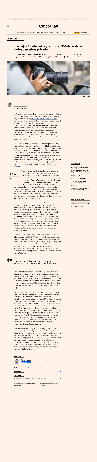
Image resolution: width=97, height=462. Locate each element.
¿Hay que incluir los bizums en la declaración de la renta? (80, 189)
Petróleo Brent (42, 19)
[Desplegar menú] (8, 26)
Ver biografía (25, 362)
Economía (32, 32)
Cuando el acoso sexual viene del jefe (12, 174)
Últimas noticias (52, 32)
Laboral (16, 44)
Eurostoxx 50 (58, 19)
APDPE (17, 166)
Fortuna (12, 38)
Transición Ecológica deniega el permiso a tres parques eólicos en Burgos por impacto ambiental (80, 177)
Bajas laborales (17, 378)
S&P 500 (27, 19)
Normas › (59, 371)
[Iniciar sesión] (85, 33)
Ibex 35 (12, 19)
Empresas (34, 378)
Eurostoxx (77, 206)
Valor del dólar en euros (77, 19)
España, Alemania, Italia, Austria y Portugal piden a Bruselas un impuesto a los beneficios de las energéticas (79, 183)
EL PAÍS (62, 32)
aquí (44, 385)
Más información (18, 385)
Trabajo (38, 378)
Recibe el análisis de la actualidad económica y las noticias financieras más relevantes (34, 367)
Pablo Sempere (19, 103)
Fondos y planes (44, 32)
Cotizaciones (37, 32)
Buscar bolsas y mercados (77, 199)
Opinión (57, 32)
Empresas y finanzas (20, 32)
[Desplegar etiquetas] (60, 378)
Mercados (27, 32)
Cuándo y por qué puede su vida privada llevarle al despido (13, 180)
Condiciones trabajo (26, 378)
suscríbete (77, 32)
